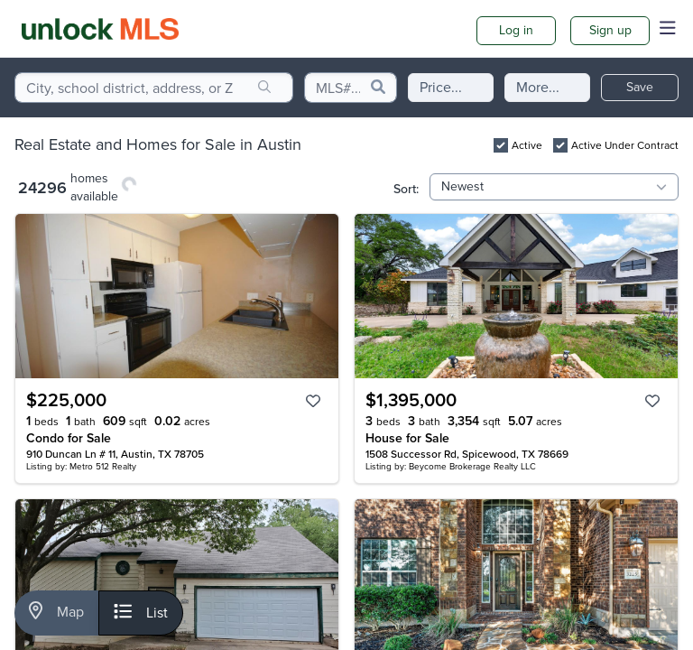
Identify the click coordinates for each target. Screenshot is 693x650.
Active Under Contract (625, 145)
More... (537, 87)
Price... (441, 87)
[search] (264, 87)
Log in (516, 30)
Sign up (610, 30)
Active (527, 145)
